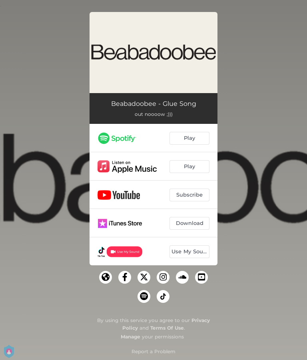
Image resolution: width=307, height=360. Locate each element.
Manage (130, 337)
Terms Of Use (167, 328)
